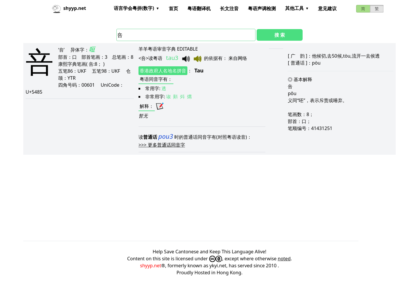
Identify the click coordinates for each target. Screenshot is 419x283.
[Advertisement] (197, 197)
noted (284, 258)
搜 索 (279, 35)
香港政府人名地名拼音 (163, 70)
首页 (173, 8)
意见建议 (327, 8)
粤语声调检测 (262, 8)
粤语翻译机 (199, 8)
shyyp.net (150, 265)
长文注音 (229, 8)
